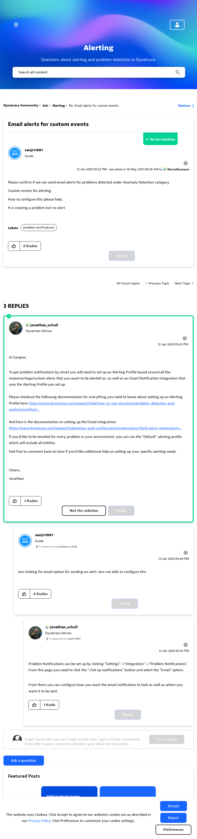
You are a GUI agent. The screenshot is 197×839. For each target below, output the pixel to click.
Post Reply (166, 739)
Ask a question (23, 760)
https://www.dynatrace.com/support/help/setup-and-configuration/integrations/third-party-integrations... (95, 428)
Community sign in (177, 25)
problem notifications (38, 227)
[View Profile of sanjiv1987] (34, 150)
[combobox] (98, 72)
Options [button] (184, 106)
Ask (45, 106)
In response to (58, 546)
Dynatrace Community (20, 105)
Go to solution (162, 139)
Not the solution (84, 510)
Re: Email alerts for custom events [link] (93, 106)
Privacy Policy (39, 821)
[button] (173, 806)
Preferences (173, 829)
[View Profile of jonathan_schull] (44, 325)
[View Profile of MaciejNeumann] (178, 169)
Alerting (58, 106)
